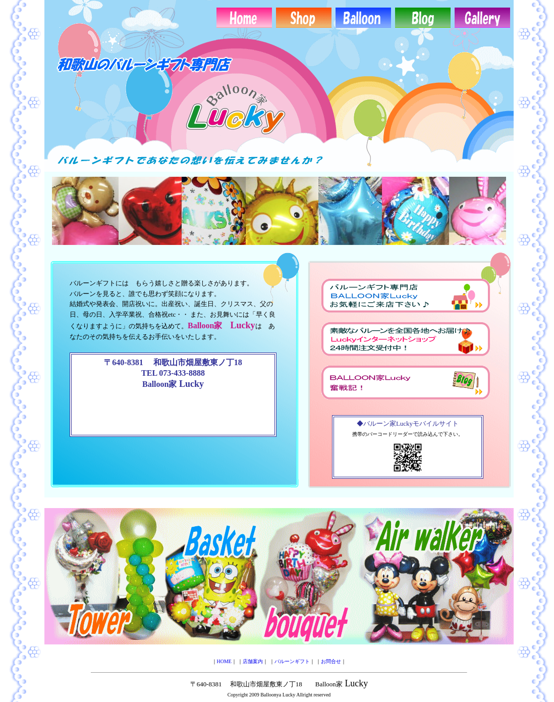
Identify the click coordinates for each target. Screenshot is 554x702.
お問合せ (331, 661)
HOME (224, 661)
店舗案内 (253, 661)
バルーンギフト (292, 661)
